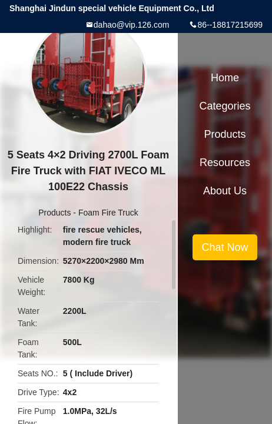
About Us (225, 191)
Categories (224, 106)
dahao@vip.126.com (132, 24)
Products (54, 212)
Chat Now (224, 247)
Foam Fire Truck (108, 212)
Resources (225, 162)
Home (225, 78)
